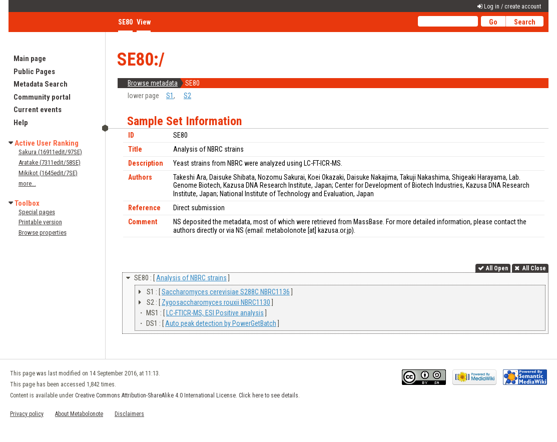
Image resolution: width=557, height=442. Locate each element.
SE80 (125, 22)
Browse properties (43, 232)
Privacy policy (27, 413)
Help (21, 122)
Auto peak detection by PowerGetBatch (220, 323)
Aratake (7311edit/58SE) (50, 162)
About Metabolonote (79, 413)
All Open (497, 268)
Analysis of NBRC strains (191, 278)
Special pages (37, 212)
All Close (533, 268)
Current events (38, 109)
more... (27, 183)
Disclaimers (129, 413)
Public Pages (34, 71)
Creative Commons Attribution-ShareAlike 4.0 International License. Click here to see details (186, 395)
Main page (30, 58)
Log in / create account (512, 6)
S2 (187, 96)
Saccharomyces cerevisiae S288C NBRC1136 (226, 292)
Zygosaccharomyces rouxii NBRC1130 (216, 302)
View (144, 22)
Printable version (40, 222)
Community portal (42, 97)
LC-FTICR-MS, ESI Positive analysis (215, 313)
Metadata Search (41, 84)
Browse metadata (153, 83)
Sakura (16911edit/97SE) (50, 152)
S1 (170, 96)
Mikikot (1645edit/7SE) (48, 173)
